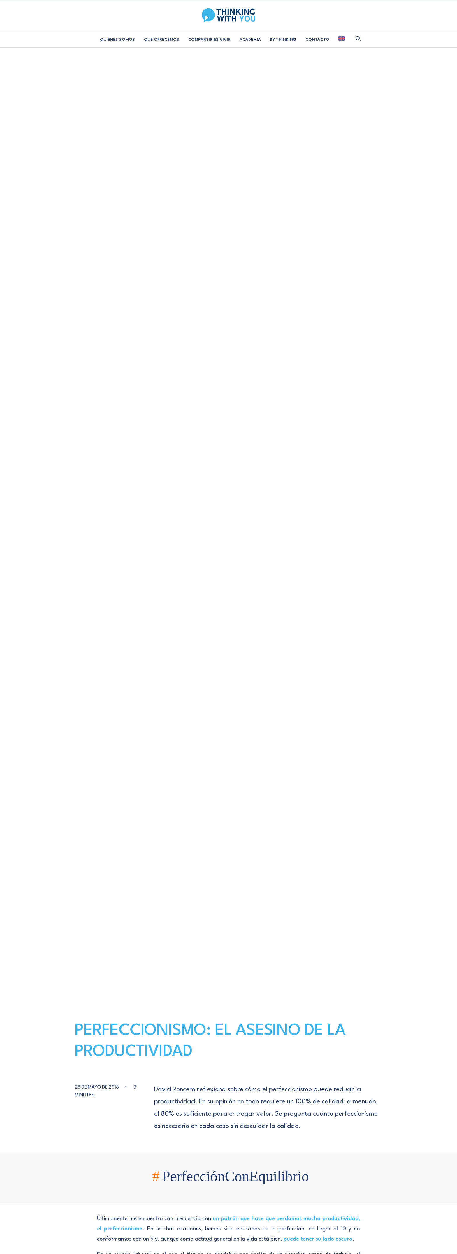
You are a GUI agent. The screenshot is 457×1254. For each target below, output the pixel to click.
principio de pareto (181, 592)
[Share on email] (324, 591)
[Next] (327, 1036)
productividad (217, 592)
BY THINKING (283, 40)
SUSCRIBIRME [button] (349, 1097)
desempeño (270, 583)
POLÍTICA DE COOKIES (264, 1143)
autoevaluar (171, 583)
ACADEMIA (250, 40)
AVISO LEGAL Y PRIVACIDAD (199, 1143)
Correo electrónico (221, 935)
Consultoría (137, 1083)
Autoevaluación (138, 583)
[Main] (228, 1036)
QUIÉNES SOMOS (117, 40)
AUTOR (170, 695)
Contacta (198, 1083)
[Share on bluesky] (309, 591)
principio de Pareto (128, 314)
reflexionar (248, 592)
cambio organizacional (232, 583)
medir (129, 592)
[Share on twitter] (307, 584)
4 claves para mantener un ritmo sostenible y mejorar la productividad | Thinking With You (228, 761)
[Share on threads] (314, 584)
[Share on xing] (317, 591)
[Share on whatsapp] (302, 591)
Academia (137, 1102)
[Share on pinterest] (322, 584)
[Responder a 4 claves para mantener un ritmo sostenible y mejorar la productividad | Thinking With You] (331, 758)
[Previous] (130, 1036)
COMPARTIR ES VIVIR (209, 40)
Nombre (134, 935)
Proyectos (137, 1092)
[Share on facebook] (299, 584)
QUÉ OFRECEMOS (161, 40)
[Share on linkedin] (329, 584)
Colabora (198, 1092)
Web (274, 935)
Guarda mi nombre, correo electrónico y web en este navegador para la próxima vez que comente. (215, 968)
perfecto (149, 592)
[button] (358, 38)
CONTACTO (317, 40)
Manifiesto (77, 1092)
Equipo (77, 1083)
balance (197, 583)
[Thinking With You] (228, 15)
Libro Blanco (77, 1102)
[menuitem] (117, 40)
